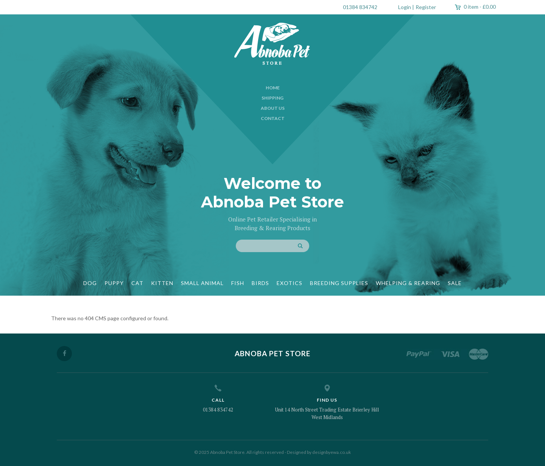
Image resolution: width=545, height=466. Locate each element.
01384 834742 (360, 7)
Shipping (272, 98)
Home (273, 87)
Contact (273, 118)
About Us (273, 108)
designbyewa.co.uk (331, 452)
